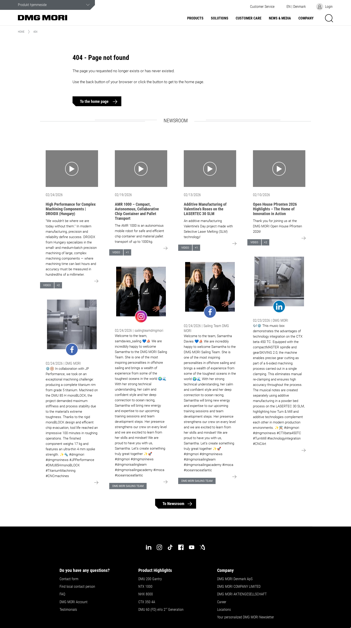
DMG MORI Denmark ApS (235, 579)
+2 (58, 285)
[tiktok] (170, 547)
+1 (127, 252)
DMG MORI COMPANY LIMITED (239, 587)
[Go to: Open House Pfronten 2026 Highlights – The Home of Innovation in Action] (279, 168)
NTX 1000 (145, 587)
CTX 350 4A (146, 602)
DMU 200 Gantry (150, 579)
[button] (262, 6)
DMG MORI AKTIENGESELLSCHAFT (242, 594)
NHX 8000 (145, 594)
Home (21, 31)
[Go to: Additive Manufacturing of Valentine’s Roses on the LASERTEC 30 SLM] (210, 168)
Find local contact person (77, 587)
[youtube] (192, 547)
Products (195, 18)
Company (306, 18)
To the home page (94, 101)
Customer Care (248, 18)
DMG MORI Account (74, 602)
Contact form (69, 579)
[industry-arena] (202, 547)
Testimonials (68, 610)
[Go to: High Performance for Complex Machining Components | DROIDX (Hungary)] (72, 168)
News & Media (280, 18)
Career (221, 602)
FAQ (62, 594)
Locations (224, 610)
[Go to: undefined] (72, 327)
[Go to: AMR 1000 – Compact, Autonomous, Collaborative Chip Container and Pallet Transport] (141, 168)
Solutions (219, 18)
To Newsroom (173, 503)
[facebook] (181, 547)
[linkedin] (149, 547)
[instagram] (159, 547)
